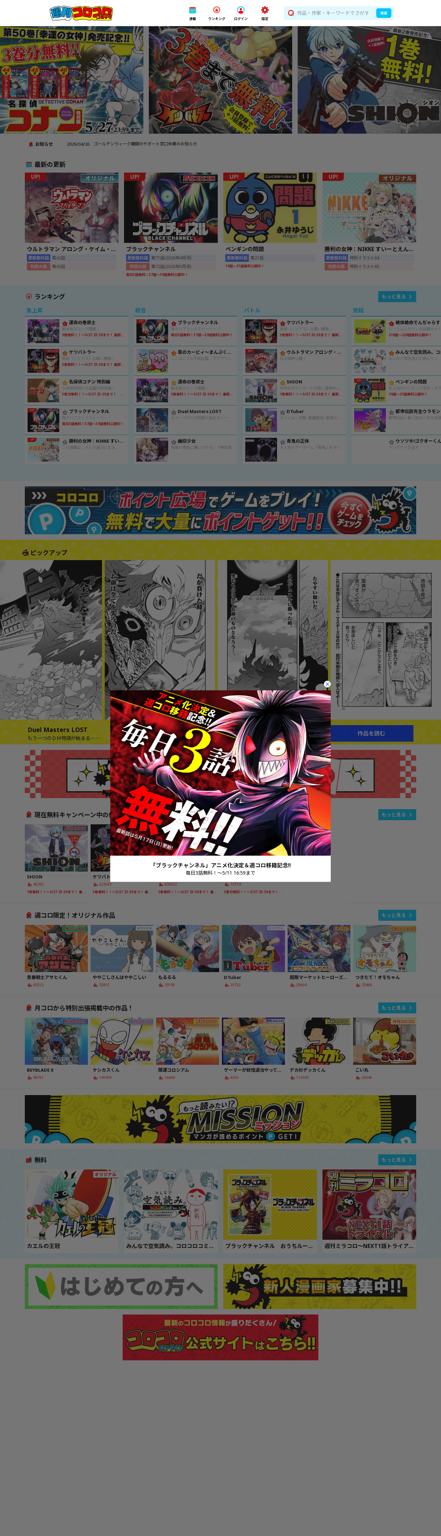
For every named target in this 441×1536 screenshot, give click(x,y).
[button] (193, 13)
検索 (383, 13)
